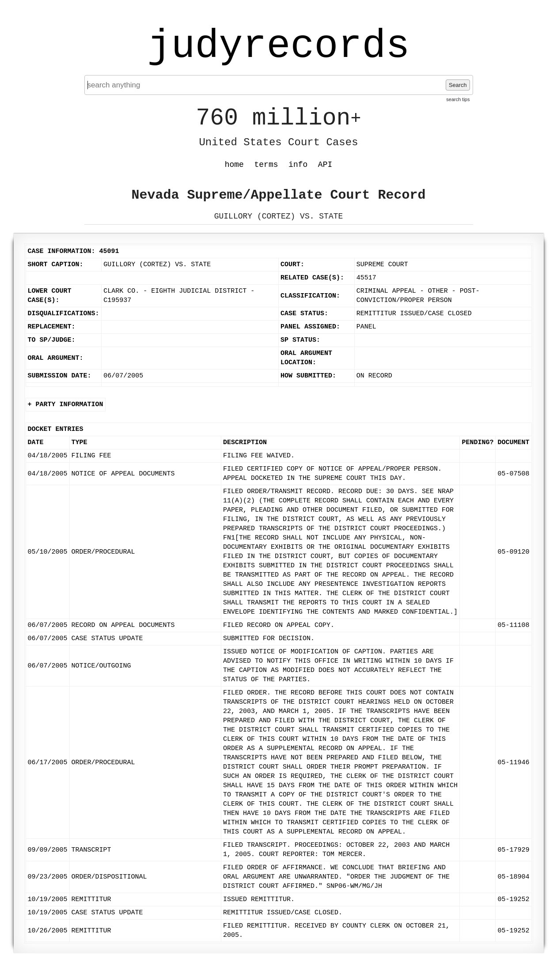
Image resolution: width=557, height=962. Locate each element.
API (325, 164)
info (297, 164)
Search (458, 85)
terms (266, 164)
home (234, 164)
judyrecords (278, 46)
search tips (458, 99)
